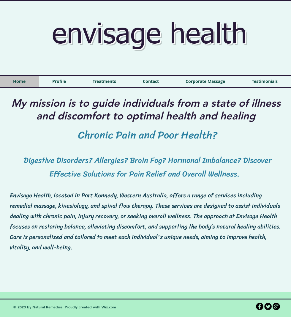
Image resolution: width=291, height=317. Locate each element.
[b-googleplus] (276, 306)
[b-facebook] (259, 306)
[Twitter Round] (268, 306)
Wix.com (109, 307)
